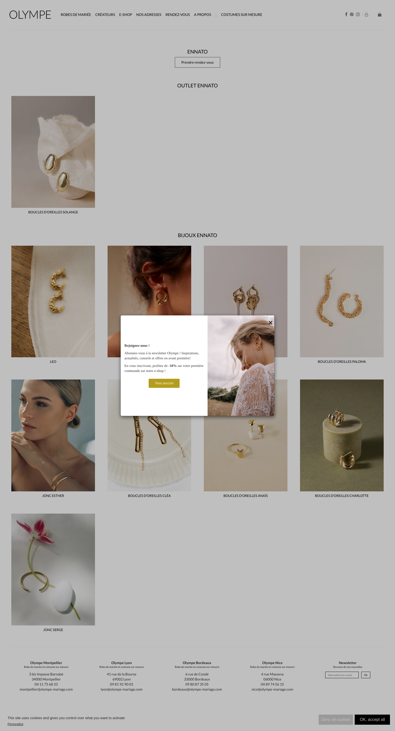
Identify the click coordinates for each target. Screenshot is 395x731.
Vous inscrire (164, 383)
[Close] (270, 323)
